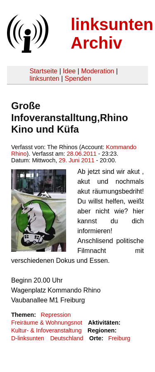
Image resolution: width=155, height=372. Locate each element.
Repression (56, 314)
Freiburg (119, 338)
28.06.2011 (81, 153)
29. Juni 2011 (76, 160)
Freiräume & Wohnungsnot (46, 322)
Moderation (97, 71)
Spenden (77, 78)
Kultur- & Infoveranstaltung (46, 330)
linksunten (44, 78)
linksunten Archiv (112, 33)
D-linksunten (27, 338)
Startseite (43, 71)
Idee (69, 71)
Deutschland (66, 338)
